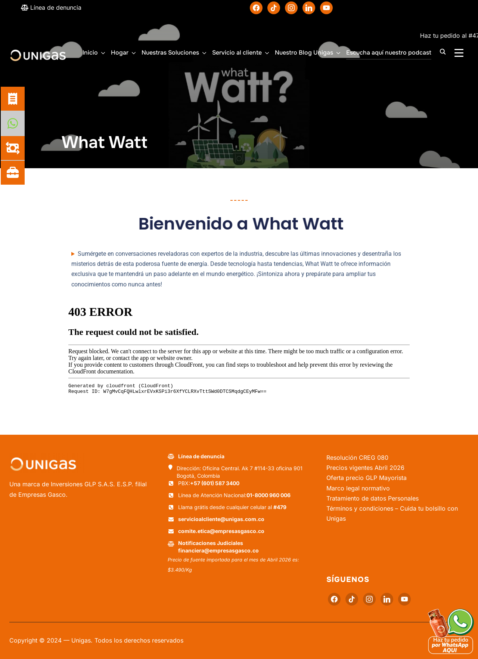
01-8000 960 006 (268, 495)
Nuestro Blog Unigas (304, 52)
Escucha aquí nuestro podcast (388, 52)
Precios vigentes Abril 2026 (365, 467)
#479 (279, 507)
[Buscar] (442, 51)
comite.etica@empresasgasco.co (221, 531)
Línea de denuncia (51, 7)
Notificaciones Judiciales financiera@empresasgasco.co (218, 547)
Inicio (90, 52)
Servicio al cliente (237, 52)
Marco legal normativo (358, 488)
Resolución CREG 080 (357, 457)
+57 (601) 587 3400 (214, 483)
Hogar (119, 52)
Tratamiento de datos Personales (372, 498)
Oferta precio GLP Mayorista (366, 477)
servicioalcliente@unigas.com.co (221, 519)
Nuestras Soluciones (170, 52)
